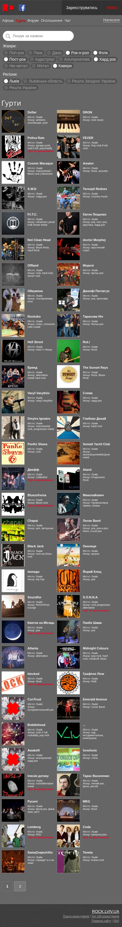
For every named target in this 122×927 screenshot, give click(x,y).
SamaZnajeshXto (40, 852)
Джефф (33, 469)
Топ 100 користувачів (105, 916)
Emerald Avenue (95, 699)
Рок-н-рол (80, 52)
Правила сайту (101, 920)
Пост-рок (17, 59)
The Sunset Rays (95, 367)
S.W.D (32, 189)
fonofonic (90, 750)
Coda (87, 827)
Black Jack (36, 546)
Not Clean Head (39, 240)
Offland (33, 265)
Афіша (8, 20)
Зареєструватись (81, 7)
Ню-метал (18, 66)
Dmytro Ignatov (39, 418)
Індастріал (44, 59)
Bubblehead (36, 725)
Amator (88, 163)
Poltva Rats (36, 138)
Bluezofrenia (37, 495)
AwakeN (34, 750)
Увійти (112, 7)
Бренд (32, 367)
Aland (87, 469)
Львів (14, 81)
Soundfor (34, 597)
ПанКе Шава (92, 622)
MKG (86, 801)
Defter (32, 112)
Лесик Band (92, 520)
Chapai (33, 520)
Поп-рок (16, 52)
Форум (33, 20)
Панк (38, 52)
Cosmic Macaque (40, 163)
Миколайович (93, 495)
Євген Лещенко (94, 214)
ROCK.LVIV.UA (105, 911)
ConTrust (34, 699)
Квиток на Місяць (41, 622)
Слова (87, 393)
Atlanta (33, 648)
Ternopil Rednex (95, 189)
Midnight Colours (95, 648)
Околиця (89, 546)
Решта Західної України (93, 81)
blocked (33, 673)
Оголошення (51, 20)
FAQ (116, 920)
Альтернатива (77, 59)
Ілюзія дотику (38, 776)
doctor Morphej (94, 240)
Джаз (57, 52)
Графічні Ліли (93, 673)
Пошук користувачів (76, 916)
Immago (33, 571)
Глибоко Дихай (94, 418)
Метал (43, 66)
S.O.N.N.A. (90, 597)
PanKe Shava (37, 444)
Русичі (33, 801)
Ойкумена (35, 291)
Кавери (65, 66)
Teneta (88, 852)
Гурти (20, 20)
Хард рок (107, 59)
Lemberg (34, 827)
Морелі (88, 265)
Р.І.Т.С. (32, 214)
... (84, 725)
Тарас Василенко (96, 776)
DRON (87, 112)
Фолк (103, 52)
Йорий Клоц (92, 571)
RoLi (86, 342)
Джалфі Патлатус (96, 291)
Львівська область (45, 81)
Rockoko (34, 316)
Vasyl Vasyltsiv (39, 393)
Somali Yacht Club (96, 444)
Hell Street (35, 342)
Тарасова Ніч (93, 316)
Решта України (22, 87)
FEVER (88, 138)
